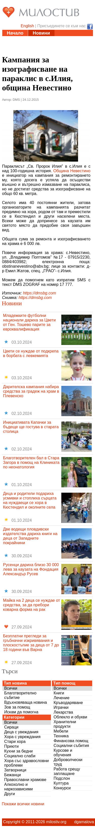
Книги (58, 693)
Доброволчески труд (67, 762)
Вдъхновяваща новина (25, 702)
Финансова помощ (70, 741)
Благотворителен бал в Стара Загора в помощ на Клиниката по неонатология (31, 462)
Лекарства (63, 712)
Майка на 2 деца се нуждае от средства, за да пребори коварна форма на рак (31, 605)
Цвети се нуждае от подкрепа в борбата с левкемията (31, 353)
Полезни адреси (25, 45)
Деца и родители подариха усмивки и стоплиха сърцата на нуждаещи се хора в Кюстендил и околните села (29, 500)
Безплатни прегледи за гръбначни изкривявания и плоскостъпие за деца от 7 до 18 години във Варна (31, 643)
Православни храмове (25, 779)
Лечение (61, 698)
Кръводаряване (68, 702)
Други (9, 794)
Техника (60, 736)
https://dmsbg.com (39, 293)
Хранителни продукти (64, 724)
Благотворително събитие (20, 695)
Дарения (62, 45)
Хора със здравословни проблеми (26, 763)
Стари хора (14, 741)
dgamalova (84, 822)
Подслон (61, 778)
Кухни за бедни (18, 751)
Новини (41, 33)
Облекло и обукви (70, 717)
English (27, 26)
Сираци (11, 727)
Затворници (15, 770)
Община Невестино (71, 171)
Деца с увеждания (21, 732)
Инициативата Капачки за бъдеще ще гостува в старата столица (31, 427)
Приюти (11, 746)
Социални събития (71, 745)
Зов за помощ (17, 707)
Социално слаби (19, 756)
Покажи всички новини (23, 804)
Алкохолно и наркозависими (18, 786)
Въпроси (17, 52)
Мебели (60, 731)
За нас (43, 52)
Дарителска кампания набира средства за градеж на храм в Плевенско (31, 391)
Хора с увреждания (22, 737)
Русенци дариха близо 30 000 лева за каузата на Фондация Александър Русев (31, 569)
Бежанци (12, 775)
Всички (10, 688)
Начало (15, 33)
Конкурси (62, 788)
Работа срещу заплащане (66, 771)
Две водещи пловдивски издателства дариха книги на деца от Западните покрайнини (30, 536)
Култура (60, 783)
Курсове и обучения (62, 752)
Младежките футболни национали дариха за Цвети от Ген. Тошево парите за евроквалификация (29, 322)
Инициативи (65, 39)
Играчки (60, 707)
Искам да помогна (21, 712)
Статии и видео (24, 39)
